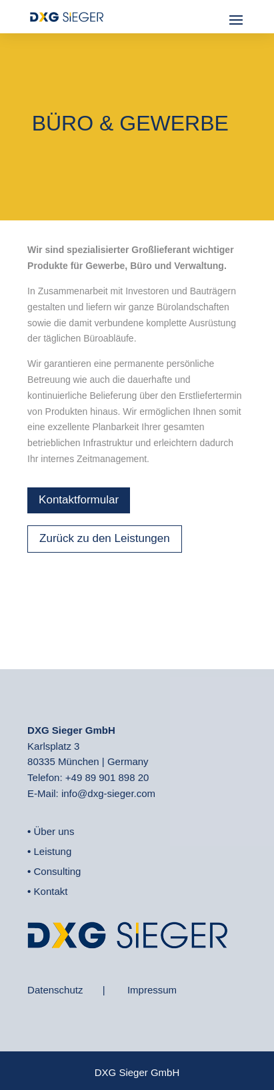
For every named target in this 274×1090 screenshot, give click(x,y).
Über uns (54, 831)
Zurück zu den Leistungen (104, 538)
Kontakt (51, 891)
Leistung (53, 851)
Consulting (57, 871)
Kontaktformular (79, 499)
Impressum (152, 989)
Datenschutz (55, 989)
